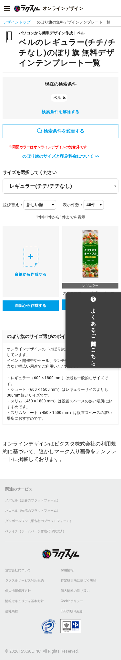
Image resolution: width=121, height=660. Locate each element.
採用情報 (67, 570)
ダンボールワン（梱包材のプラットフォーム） (39, 521)
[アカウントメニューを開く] (114, 8)
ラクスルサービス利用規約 (24, 580)
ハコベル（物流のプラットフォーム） (32, 510)
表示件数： (73, 204)
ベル (57, 98)
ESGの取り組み (72, 611)
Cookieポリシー (72, 601)
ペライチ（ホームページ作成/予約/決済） (35, 531)
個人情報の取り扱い (75, 590)
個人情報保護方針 (18, 590)
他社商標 (11, 611)
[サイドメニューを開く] (7, 8)
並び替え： (13, 204)
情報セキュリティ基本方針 (24, 601)
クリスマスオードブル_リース (88, 293)
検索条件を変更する (60, 130)
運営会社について (18, 570)
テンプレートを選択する (90, 304)
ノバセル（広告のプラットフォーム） (32, 500)
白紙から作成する (30, 305)
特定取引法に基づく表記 (78, 580)
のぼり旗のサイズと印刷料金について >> (60, 156)
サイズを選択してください (30, 172)
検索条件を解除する (60, 111)
